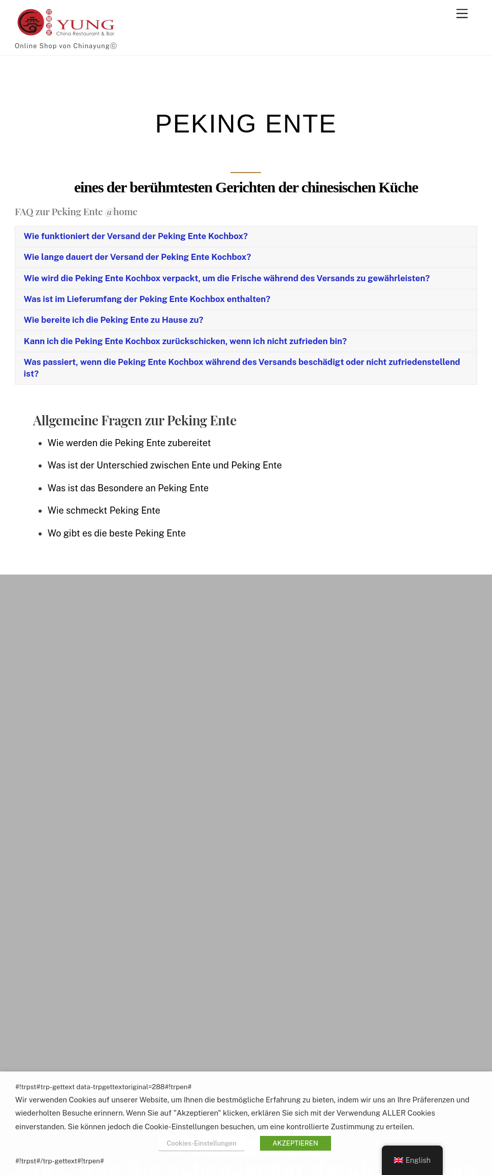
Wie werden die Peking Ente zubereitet (129, 443)
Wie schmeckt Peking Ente (104, 510)
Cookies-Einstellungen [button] (201, 1143)
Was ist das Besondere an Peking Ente (128, 488)
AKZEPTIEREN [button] (295, 1143)
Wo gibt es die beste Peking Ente (117, 533)
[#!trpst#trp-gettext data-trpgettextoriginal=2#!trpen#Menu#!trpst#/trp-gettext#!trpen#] (462, 14)
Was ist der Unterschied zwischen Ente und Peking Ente (165, 465)
